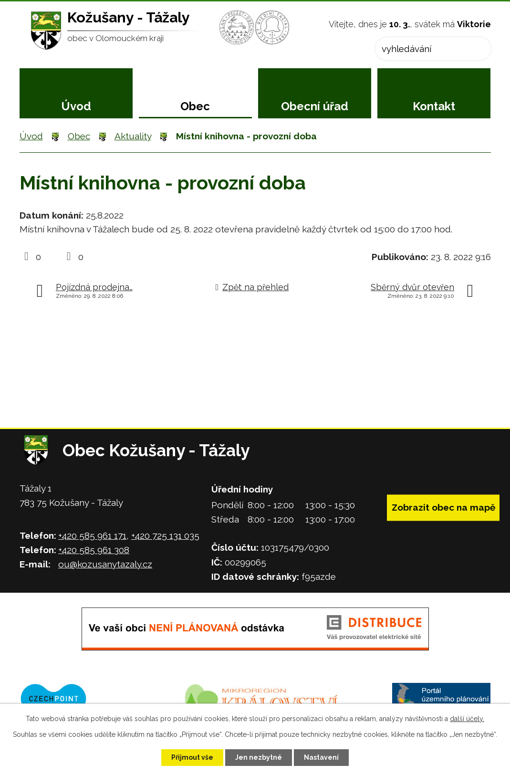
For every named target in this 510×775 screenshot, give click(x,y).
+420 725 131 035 (165, 535)
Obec (195, 106)
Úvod (76, 106)
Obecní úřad (314, 106)
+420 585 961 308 (93, 550)
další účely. (467, 719)
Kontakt (434, 106)
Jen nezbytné (258, 757)
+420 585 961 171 (92, 535)
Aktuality (132, 136)
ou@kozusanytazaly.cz (105, 564)
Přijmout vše (192, 757)
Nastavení (321, 757)
